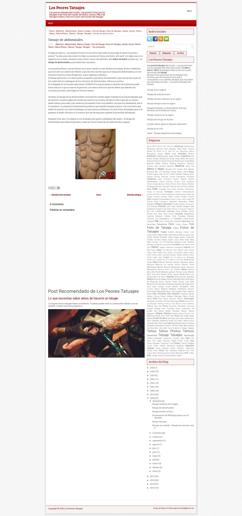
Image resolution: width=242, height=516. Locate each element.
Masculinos (152, 269)
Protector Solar (159, 309)
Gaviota (187, 235)
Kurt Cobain (168, 252)
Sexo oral (163, 323)
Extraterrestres (188, 219)
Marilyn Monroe (163, 267)
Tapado (191, 328)
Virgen (149, 353)
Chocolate (165, 186)
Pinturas (168, 304)
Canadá (172, 177)
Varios (158, 348)
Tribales (190, 343)
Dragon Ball (188, 206)
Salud (186, 318)
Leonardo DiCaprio (169, 255)
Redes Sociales (172, 311)
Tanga (184, 328)
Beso (156, 166)
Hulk (149, 247)
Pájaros (164, 289)
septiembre (157, 440)
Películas (178, 296)
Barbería (165, 161)
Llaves (149, 257)
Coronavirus (180, 194)
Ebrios (169, 209)
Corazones (170, 194)
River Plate (165, 316)
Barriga (171, 161)
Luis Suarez (170, 260)
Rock (177, 316)
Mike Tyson (151, 274)
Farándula (151, 224)
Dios (148, 206)
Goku (170, 237)
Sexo (156, 323)
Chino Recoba (182, 184)
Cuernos (191, 197)
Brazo (191, 172)
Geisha (149, 237)
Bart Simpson (180, 161)
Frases (164, 232)
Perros (180, 299)
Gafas (165, 235)
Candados (190, 177)
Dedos (156, 202)
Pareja (191, 294)
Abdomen (60, 31)
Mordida (150, 277)
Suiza (170, 328)
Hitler (184, 242)
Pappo (149, 294)
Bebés (157, 163)
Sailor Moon (179, 318)
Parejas (150, 296)
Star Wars (183, 325)
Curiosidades (164, 199)
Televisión (158, 338)
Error (165, 214)
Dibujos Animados (163, 204)
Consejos (168, 191)
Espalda (179, 213)
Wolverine (180, 353)
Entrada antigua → (135, 195)
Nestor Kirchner (165, 282)
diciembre (157, 401)
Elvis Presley (182, 211)
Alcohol (149, 151)
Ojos (154, 286)
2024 (152, 375)
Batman (150, 163)
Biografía (170, 166)
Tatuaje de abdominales (65, 39)
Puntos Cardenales (183, 309)
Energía (150, 214)
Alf (155, 151)
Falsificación (169, 221)
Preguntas (173, 306)
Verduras (180, 348)
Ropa (186, 316)
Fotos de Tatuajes (113, 31)
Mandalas (184, 262)
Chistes (191, 184)
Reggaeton (150, 313)
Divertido (162, 206)
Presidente (181, 306)
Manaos (177, 262)
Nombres (162, 284)
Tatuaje (80, 33)
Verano (172, 348)
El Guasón (182, 209)
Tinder (186, 341)
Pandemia (182, 289)
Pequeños (172, 299)
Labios (185, 252)
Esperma (150, 216)
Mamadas (169, 262)
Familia (177, 221)
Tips (192, 340)
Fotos (175, 228)
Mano (191, 262)
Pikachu (188, 301)
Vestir (155, 351)
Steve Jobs (158, 328)
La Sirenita (178, 252)
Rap (155, 311)
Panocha (191, 289)
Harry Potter (179, 240)
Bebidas (165, 164)
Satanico (164, 321)
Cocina (184, 186)
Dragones (151, 209)
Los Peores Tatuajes (66, 8)
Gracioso (190, 237)
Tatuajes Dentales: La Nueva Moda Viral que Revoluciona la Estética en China (166, 109)
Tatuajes (87, 33)
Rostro (156, 318)
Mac (181, 260)
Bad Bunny (190, 159)
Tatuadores (152, 335)
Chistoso (150, 186)
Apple (171, 156)
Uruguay (180, 346)
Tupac (156, 346)
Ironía (153, 250)
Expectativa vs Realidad (170, 219)
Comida (162, 189)
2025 (152, 371)
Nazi (183, 279)
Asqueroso (164, 158)
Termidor (176, 338)
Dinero (182, 204)
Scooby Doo (173, 321)
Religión (159, 313)
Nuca (149, 287)
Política (150, 306)
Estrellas (182, 216)
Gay (192, 235)
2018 (169, 146)
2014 (149, 146)
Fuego (149, 235)
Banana (158, 161)
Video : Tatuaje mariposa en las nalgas (164, 133)
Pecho (138, 31)
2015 (154, 146)
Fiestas (178, 224)
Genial (125, 31)
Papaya (179, 291)
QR (193, 309)
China (167, 184)
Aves (177, 158)
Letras (179, 255)
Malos (155, 262)
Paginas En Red (166, 508)
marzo (155, 463)
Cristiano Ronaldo (160, 197)
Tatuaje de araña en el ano (158, 94)
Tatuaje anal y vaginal (156, 90)
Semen (180, 321)
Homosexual (166, 245)
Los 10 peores (176, 257)
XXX (149, 355)
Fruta (192, 232)
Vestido (149, 351)
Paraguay (184, 294)
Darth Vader (186, 199)
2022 (152, 383)
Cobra (178, 186)
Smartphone (160, 326)
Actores (159, 149)
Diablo (191, 201)
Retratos (167, 313)
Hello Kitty (189, 240)
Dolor (174, 206)
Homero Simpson (154, 244)
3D (173, 146)
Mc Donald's (175, 269)
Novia (192, 284)
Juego (149, 252)
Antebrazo (152, 156)
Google (176, 237)
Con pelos (171, 189)
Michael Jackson (168, 272)
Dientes (176, 204)
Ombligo (161, 287)
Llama (191, 255)
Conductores (189, 189)
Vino (187, 351)
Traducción (164, 343)
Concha (180, 189)
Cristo (170, 197)
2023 (152, 379)
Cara (160, 179)
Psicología (170, 309)
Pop (160, 306)
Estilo (174, 216)
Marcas (178, 265)
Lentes (154, 255)
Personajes (189, 298)
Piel (168, 301)
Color (155, 189)
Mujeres (170, 277)
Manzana (150, 265)
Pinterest (161, 304)
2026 (152, 368)
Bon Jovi (158, 172)
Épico (160, 214)
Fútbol (160, 235)
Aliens (191, 151)
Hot (182, 244)
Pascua (156, 296)
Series (192, 321)
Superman (177, 328)
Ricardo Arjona (178, 313)
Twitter (162, 346)
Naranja (170, 279)
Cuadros (177, 197)
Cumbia (155, 199)
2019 (152, 394)
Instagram (179, 247)
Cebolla (191, 179)
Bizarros (179, 166)
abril (154, 459)
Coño (162, 194)
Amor (167, 153)
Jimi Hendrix (178, 250)
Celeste (162, 182)
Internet (186, 247)
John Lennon (189, 250)
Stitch (165, 328)
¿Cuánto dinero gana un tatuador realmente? (167, 124)
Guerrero (157, 240)
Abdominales (71, 31)
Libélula (186, 255)
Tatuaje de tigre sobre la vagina (161, 103)
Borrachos (166, 172)
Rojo (181, 316)
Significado (176, 323)
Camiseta (164, 177)
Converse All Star (153, 194)
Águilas (173, 149)
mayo (154, 456)
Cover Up (190, 194)
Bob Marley (189, 169)
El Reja (189, 209)
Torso (149, 343)
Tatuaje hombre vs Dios (162, 411)
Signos (184, 323)
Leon (159, 255)
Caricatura (167, 179)
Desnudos (182, 201)
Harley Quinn (167, 240)
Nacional (157, 279)
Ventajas (165, 348)
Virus (154, 353)
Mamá (162, 262)
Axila (182, 158)
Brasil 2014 (182, 172)
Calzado (157, 177)
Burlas (166, 174)
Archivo (180, 53)
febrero (155, 467)
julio (154, 448)
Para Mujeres (173, 293)
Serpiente (150, 323)
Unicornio (171, 346)
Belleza (173, 163)
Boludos (150, 172)
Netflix (175, 282)
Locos (160, 257)
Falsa (161, 221)
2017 (164, 146)
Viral (192, 351)
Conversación (188, 192)
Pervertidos (159, 301)
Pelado (170, 296)
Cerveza (177, 182)
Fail (156, 221)
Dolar (169, 206)
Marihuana (151, 267)
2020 (152, 390)
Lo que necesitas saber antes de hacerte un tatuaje (83, 298)
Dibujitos (150, 204)
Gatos (181, 235)
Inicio (189, 11)
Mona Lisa (190, 274)
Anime (191, 154)
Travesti (184, 343)
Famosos (185, 221)
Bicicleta (163, 166)
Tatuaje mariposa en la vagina (160, 115)
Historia (169, 242)
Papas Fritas (171, 291)
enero (155, 471)
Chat (183, 182)
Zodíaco (160, 356)
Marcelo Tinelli (188, 265)
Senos (186, 321)
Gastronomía (173, 235)
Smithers (168, 326)
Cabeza (186, 174)
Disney (154, 206)
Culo (149, 199)
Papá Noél (161, 291)
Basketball (189, 161)
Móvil (156, 277)
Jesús (159, 250)
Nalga (163, 279)
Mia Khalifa (156, 272)
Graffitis (150, 240)
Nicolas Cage (183, 282)
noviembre (157, 433)
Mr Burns (162, 277)
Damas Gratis (175, 199)
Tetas (182, 338)
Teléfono (150, 338)
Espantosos (189, 214)
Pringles (150, 309)
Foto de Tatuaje (98, 31)
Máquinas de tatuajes (164, 265)
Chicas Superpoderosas (156, 184)
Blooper (169, 169)
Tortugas (156, 343)
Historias (177, 242)
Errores (171, 214)
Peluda (191, 296)
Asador (149, 159)
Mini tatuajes (162, 274)
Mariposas (175, 267)
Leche (149, 255)
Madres (187, 260)
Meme (184, 269)
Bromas (150, 174)
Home (51, 31)
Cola (149, 189)
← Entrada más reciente (60, 195)
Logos (166, 257)
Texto (187, 338)
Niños (149, 284)
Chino (173, 184)
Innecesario (170, 247)
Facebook (150, 221)
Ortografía (184, 286)
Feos (171, 224)
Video (161, 350)
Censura (169, 182)
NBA (187, 279)
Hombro (190, 242)
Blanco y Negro (84, 31)
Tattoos (72, 33)
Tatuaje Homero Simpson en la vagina (164, 99)
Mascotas (190, 267)
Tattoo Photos (62, 33)
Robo (172, 316)
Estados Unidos (162, 216)
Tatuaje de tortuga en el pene (160, 119)
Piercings (174, 301)
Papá (154, 291)
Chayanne (190, 182)
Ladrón (191, 252)
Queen (149, 311)
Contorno (177, 192)
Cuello (184, 197)
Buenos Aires (158, 174)
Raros (161, 311)
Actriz (166, 149)
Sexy (169, 323)
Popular (153, 53)
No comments (99, 47)
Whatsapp (161, 353)
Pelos (185, 296)
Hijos (149, 242)
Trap (171, 343)
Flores (185, 224)
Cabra (191, 174)
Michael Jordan (182, 272)
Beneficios (181, 164)
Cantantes (151, 179)
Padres (157, 289)
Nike (192, 282)
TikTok (180, 341)
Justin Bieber (157, 252)
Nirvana (155, 284)
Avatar (172, 159)
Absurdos (151, 149)
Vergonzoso (189, 348)
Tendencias (167, 338)
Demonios (164, 202)
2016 (159, 146)
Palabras (172, 289)
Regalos (184, 311)
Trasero (176, 343)
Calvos (150, 177)
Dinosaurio (190, 204)
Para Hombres (159, 293)
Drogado (159, 209)
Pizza (184, 304)
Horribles (176, 244)
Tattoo (52, 33)
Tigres (173, 341)
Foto (191, 224)
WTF (186, 353)
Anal (174, 154)
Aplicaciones (162, 156)
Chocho (158, 186)
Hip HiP (162, 242)
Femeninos (162, 224)
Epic (155, 214)
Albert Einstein (188, 149)
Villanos (181, 350)
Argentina (185, 156)
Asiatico (156, 159)
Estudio (191, 216)
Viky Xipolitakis (171, 351)
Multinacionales (180, 277)
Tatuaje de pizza (159, 421)
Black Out (190, 166)
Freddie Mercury (175, 232)
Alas (179, 149)
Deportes (173, 201)
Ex (157, 219)
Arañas (177, 156)
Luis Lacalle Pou (158, 260)
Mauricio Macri (164, 269)
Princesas (190, 306)
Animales (182, 153)
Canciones (180, 177)
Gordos (182, 237)
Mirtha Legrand (173, 274)
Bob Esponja (178, 169)
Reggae (191, 311)
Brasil (173, 172)
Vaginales (189, 345)
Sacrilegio (171, 318)
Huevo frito (189, 244)
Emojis (191, 211)
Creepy (149, 197)
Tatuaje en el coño (155, 128)
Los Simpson (188, 257)
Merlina (191, 269)
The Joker (156, 341)
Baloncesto (151, 161)
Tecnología (189, 335)
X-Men (191, 353)
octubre (156, 437)
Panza (149, 291)
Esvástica (150, 219)
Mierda (191, 272)
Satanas (155, 321)
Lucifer (149, 260)
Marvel (183, 267)
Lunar (177, 260)
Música (150, 279)
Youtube (154, 356)
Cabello (179, 174)
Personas (151, 301)
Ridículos (151, 316)
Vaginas (150, 348)
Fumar (154, 235)
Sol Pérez (175, 326)
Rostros (163, 318)
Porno (165, 306)
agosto (155, 444)
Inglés (162, 247)
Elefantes (171, 211)
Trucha (149, 346)
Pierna (181, 301)
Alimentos (151, 154)
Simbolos (190, 323)
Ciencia (173, 186)
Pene (155, 298)
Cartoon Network (180, 179)
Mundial (190, 277)
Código (191, 186)
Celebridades (152, 181)
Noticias (170, 284)
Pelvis (149, 299)
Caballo (172, 174)
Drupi (164, 209)
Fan (192, 221)
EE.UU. (175, 209)
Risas (158, 316)
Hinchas (155, 242)
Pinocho (153, 304)
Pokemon (190, 304)
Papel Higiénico (188, 291)
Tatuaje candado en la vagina (165, 404)
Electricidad (161, 211)
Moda (182, 274)
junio (154, 452)
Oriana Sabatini (171, 287)
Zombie (166, 356)
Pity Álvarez (176, 304)
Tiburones (166, 341)
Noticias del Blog (182, 284)
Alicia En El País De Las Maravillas (172, 151)
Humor (132, 31)
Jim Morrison (167, 250)
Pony (156, 306)
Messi (149, 272)
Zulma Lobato (176, 355)
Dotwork (179, 206)
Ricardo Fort (189, 313)
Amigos (160, 154)
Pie (165, 301)
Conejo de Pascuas (155, 192)
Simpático (151, 325)
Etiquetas (166, 53)
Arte (192, 156)
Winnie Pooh (170, 353)
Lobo (155, 257)
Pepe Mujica (163, 299)
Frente (186, 232)
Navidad (177, 279)
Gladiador (163, 237)
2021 (152, 387)
